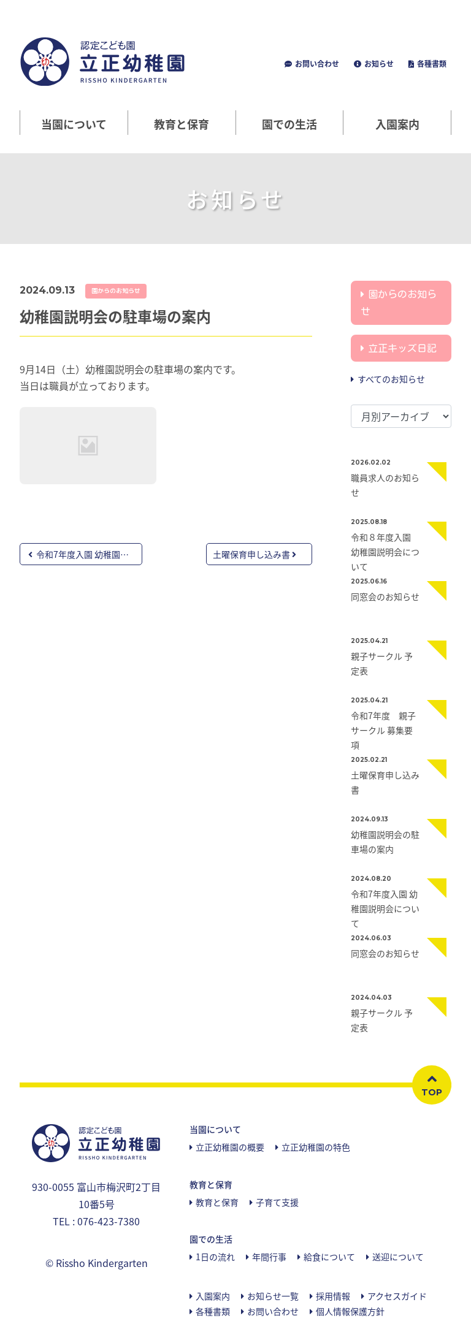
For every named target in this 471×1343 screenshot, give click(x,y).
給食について (329, 1256)
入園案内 (397, 124)
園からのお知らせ (115, 290)
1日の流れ (215, 1256)
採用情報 (333, 1296)
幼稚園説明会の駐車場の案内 (115, 316)
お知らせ (378, 63)
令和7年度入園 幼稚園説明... (85, 554)
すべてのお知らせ (391, 379)
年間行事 (269, 1256)
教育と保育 (217, 1202)
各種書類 (430, 63)
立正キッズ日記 (402, 348)
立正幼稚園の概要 (230, 1147)
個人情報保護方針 (350, 1311)
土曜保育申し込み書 (254, 554)
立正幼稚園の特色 (315, 1147)
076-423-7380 (108, 1221)
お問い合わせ (316, 63)
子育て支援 (277, 1202)
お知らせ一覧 (273, 1296)
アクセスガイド (397, 1296)
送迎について (398, 1256)
